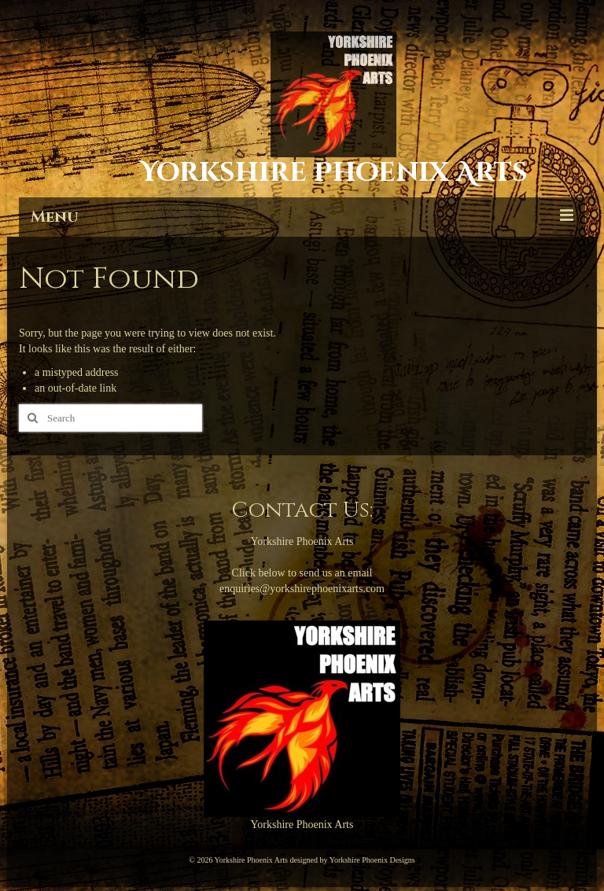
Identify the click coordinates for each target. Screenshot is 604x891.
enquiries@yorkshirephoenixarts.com (302, 589)
